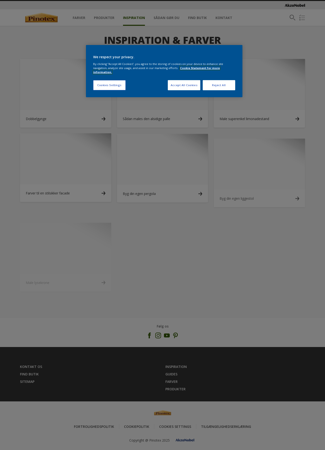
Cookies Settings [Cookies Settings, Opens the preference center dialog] (109, 85)
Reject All (219, 85)
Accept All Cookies (184, 85)
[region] (164, 71)
